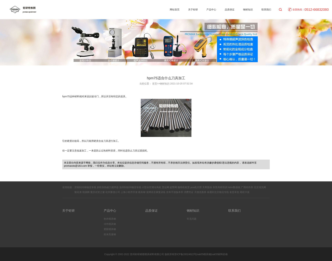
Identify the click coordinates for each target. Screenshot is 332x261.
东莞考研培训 (220, 187)
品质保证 (229, 9)
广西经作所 (247, 187)
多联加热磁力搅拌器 (108, 187)
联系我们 (266, 9)
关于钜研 (193, 9)
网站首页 (174, 9)
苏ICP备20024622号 (185, 254)
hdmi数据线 (234, 187)
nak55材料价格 (219, 254)
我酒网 (86, 192)
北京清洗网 (260, 187)
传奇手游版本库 (174, 192)
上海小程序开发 (129, 192)
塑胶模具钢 (110, 229)
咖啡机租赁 (184, 187)
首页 (154, 83)
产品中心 (211, 9)
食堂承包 (234, 192)
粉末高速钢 (110, 234)
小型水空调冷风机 (151, 187)
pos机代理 (196, 187)
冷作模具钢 (110, 224)
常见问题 (191, 218)
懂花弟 (78, 192)
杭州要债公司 (112, 192)
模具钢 (141, 192)
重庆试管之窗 (97, 192)
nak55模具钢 (204, 254)
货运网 (165, 187)
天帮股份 (207, 187)
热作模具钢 (110, 218)
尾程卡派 (245, 192)
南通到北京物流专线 (218, 192)
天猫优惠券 (200, 192)
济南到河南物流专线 (85, 187)
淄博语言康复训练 (155, 192)
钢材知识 (248, 9)
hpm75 (66, 96)
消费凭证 (188, 192)
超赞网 (173, 187)
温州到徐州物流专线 (130, 187)
